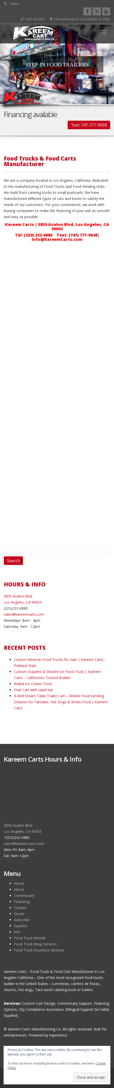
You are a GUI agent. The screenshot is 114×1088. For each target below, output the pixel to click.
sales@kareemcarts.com (24, 614)
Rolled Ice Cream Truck (33, 683)
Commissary (24, 895)
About (19, 889)
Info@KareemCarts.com (57, 239)
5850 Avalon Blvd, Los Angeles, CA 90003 (80, 19)
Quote (19, 913)
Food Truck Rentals (30, 938)
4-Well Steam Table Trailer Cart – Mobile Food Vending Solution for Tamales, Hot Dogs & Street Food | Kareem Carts (61, 701)
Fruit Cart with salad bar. (34, 689)
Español (20, 925)
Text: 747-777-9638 (89, 125)
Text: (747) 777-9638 (76, 235)
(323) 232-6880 (32, 19)
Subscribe (22, 919)
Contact (20, 907)
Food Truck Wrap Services (35, 944)
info (17, 931)
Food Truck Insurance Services (39, 950)
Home (19, 883)
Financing (21, 901)
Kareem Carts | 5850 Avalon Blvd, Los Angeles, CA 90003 (57, 226)
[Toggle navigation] (103, 32)
